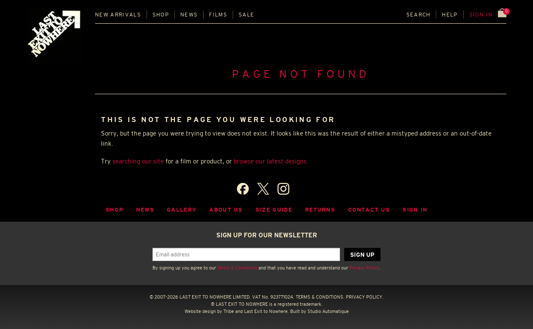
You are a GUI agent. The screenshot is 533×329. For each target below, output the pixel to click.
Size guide (274, 210)
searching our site (138, 161)
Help (449, 14)
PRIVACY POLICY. (364, 296)
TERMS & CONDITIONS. (320, 296)
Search (418, 14)
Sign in (480, 14)
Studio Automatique (328, 311)
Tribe (228, 311)
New (118, 14)
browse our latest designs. (271, 161)
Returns (320, 210)
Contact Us (369, 210)
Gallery (181, 210)
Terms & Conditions (237, 267)
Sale (246, 14)
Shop (160, 14)
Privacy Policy (364, 267)
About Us (226, 210)
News (189, 14)
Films (218, 14)
